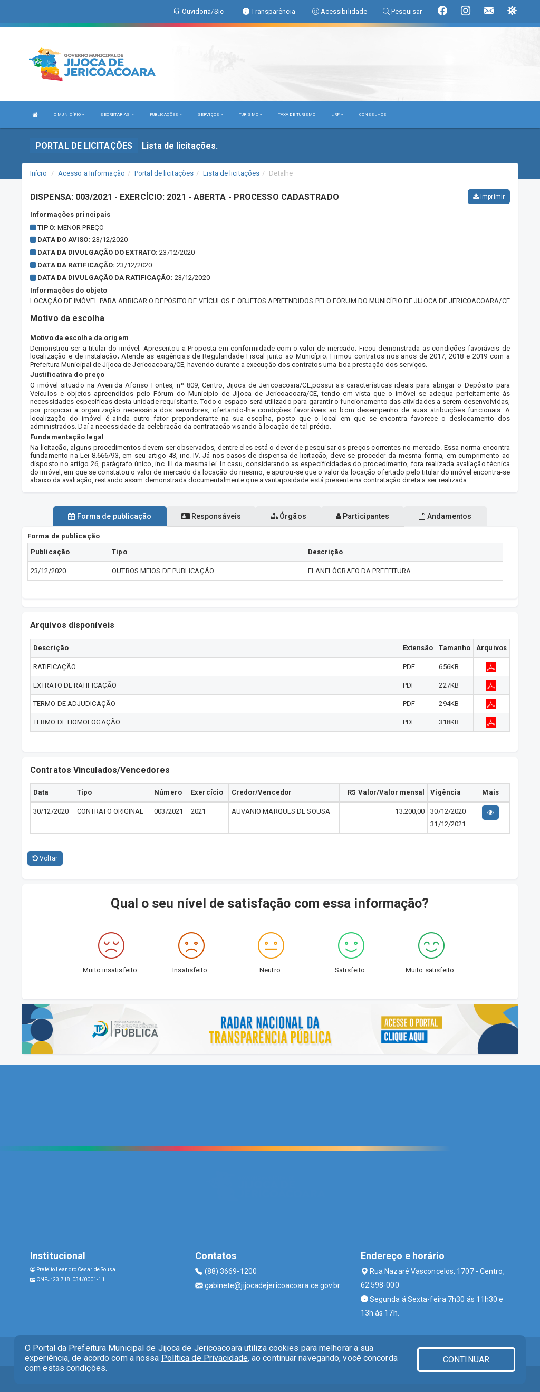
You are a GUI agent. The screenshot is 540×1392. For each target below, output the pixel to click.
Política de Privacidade (204, 1358)
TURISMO (250, 114)
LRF (337, 114)
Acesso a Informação (91, 173)
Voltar (45, 858)
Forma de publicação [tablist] (109, 516)
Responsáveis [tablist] (211, 516)
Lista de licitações (231, 173)
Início (38, 173)
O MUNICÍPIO (69, 114)
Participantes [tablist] (363, 516)
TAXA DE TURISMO (297, 114)
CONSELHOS (373, 114)
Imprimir (489, 196)
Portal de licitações (164, 173)
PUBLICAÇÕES (166, 114)
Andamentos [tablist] (445, 516)
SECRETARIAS (116, 114)
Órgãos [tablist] (288, 516)
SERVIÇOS (210, 114)
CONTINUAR (466, 1360)
